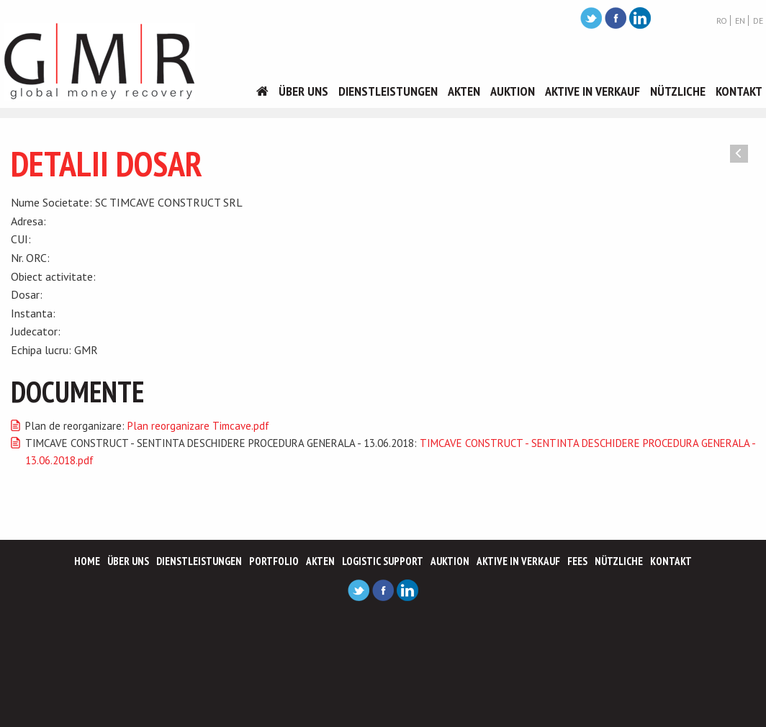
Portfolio (274, 561)
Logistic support (382, 561)
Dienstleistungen (388, 91)
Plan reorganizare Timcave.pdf (198, 426)
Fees (577, 561)
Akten (464, 91)
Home (87, 561)
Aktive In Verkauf (592, 91)
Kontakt (739, 91)
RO (721, 21)
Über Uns (303, 91)
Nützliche (678, 91)
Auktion (512, 91)
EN (740, 21)
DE (758, 21)
